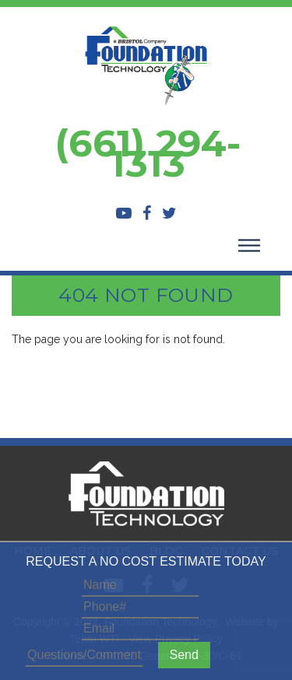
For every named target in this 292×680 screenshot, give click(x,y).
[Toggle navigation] (249, 247)
